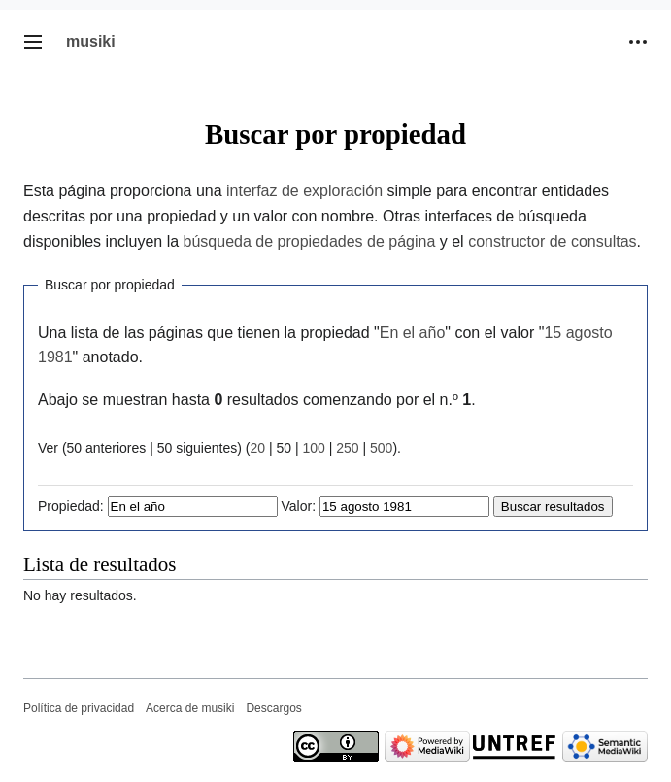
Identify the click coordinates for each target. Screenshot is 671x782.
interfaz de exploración (304, 191)
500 (381, 448)
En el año (413, 332)
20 (257, 448)
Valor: (299, 506)
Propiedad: (71, 506)
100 (313, 448)
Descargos (273, 708)
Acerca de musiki (190, 708)
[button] (33, 41)
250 (347, 448)
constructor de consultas (552, 241)
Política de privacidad (78, 708)
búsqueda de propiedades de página (310, 241)
